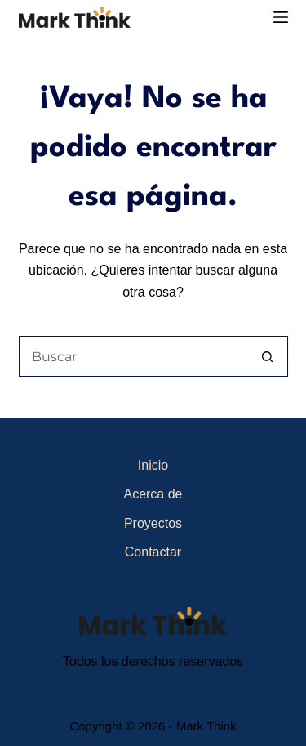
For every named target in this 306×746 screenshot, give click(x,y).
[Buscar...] (133, 356)
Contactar (153, 552)
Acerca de (152, 494)
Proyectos (153, 523)
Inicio (153, 465)
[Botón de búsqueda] (267, 356)
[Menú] (280, 17)
